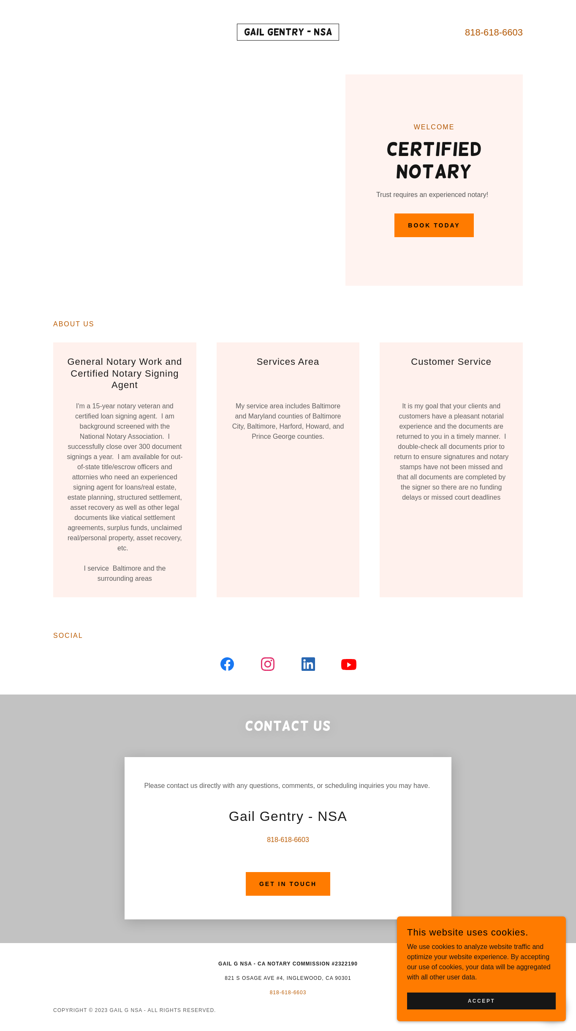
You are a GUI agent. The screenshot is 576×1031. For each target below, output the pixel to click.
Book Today (434, 225)
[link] (288, 32)
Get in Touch (288, 884)
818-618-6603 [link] (494, 32)
